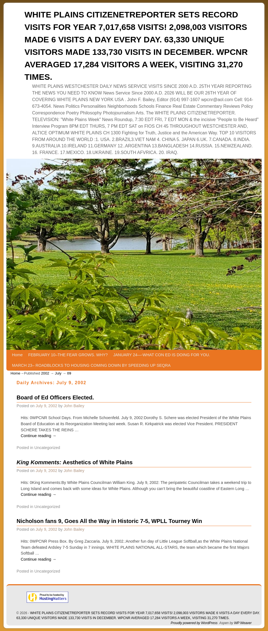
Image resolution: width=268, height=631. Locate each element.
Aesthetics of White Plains (75, 462)
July (58, 373)
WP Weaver (243, 623)
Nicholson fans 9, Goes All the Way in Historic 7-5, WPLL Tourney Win (109, 521)
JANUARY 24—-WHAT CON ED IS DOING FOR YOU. (161, 355)
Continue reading (38, 436)
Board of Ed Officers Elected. (55, 397)
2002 (45, 373)
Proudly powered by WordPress (194, 623)
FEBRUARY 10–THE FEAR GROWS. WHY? (68, 355)
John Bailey (74, 406)
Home (17, 355)
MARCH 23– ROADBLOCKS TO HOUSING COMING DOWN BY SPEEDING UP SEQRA (91, 365)
